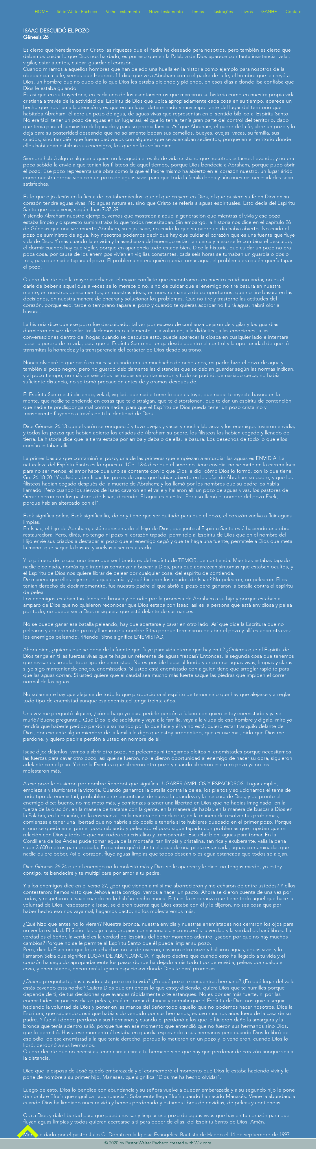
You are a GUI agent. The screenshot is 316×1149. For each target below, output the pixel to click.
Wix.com (202, 1143)
